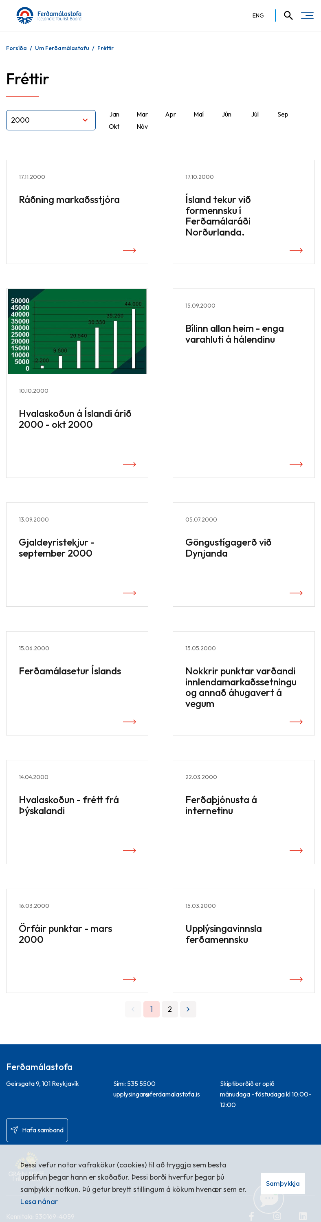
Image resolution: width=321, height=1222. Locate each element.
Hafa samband (43, 1130)
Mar (142, 114)
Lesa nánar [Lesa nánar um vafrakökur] (39, 1201)
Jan (114, 114)
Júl (255, 114)
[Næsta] (188, 1009)
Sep (282, 114)
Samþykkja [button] (283, 1183)
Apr (170, 114)
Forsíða (16, 48)
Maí (198, 114)
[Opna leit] (285, 15)
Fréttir (105, 48)
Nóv (142, 126)
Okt (114, 126)
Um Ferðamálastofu (62, 48)
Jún (226, 114)
